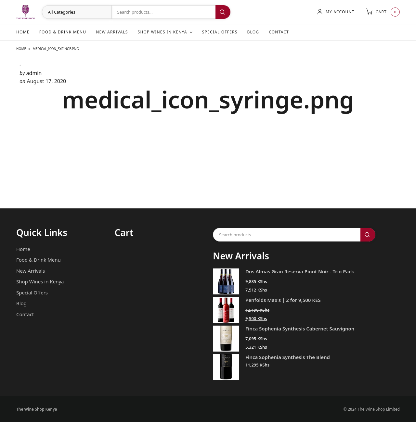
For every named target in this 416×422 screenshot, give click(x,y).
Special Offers (220, 32)
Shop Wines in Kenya (162, 32)
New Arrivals (112, 32)
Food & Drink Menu (62, 32)
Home (23, 32)
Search (222, 12)
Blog (253, 32)
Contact (279, 32)
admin (34, 73)
